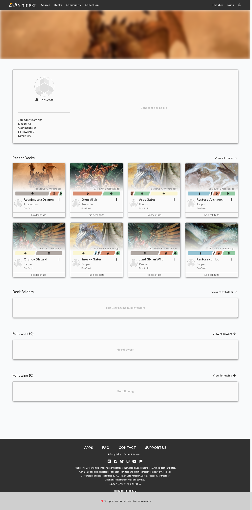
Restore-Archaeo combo (209, 199)
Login (230, 5)
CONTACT (127, 447)
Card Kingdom (133, 476)
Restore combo (208, 259)
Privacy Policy (114, 454)
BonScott (44, 100)
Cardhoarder (163, 476)
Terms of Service (131, 454)
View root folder (224, 292)
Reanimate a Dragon (39, 199)
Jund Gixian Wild (151, 259)
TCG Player (120, 476)
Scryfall (129, 480)
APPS (88, 447)
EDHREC (141, 480)
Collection (92, 5)
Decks (58, 5)
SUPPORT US (155, 447)
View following (224, 375)
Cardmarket (147, 476)
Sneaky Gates (91, 259)
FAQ (105, 447)
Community (73, 5)
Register (217, 5)
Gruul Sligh (89, 199)
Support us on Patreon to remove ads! (126, 501)
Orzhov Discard (35, 259)
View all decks (226, 158)
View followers (224, 333)
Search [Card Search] (45, 5)
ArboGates (147, 199)
